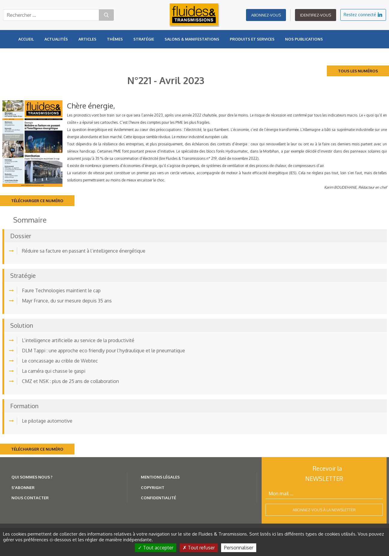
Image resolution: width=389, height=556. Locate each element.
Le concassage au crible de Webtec (60, 361)
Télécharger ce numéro (37, 200)
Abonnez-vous (266, 15)
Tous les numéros (358, 70)
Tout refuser (199, 548)
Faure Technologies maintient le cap (61, 290)
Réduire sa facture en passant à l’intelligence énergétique (83, 251)
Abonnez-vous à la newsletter (324, 509)
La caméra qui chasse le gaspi (53, 371)
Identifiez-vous (315, 15)
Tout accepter (155, 548)
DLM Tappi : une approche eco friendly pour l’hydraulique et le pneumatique (103, 351)
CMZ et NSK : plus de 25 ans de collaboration (70, 381)
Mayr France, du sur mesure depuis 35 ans (67, 301)
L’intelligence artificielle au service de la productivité (78, 340)
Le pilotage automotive (47, 421)
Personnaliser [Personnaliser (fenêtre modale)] (238, 548)
